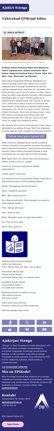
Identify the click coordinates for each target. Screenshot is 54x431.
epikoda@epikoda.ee (12, 402)
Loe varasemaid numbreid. (15, 367)
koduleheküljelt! (10, 388)
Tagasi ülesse (13, 424)
